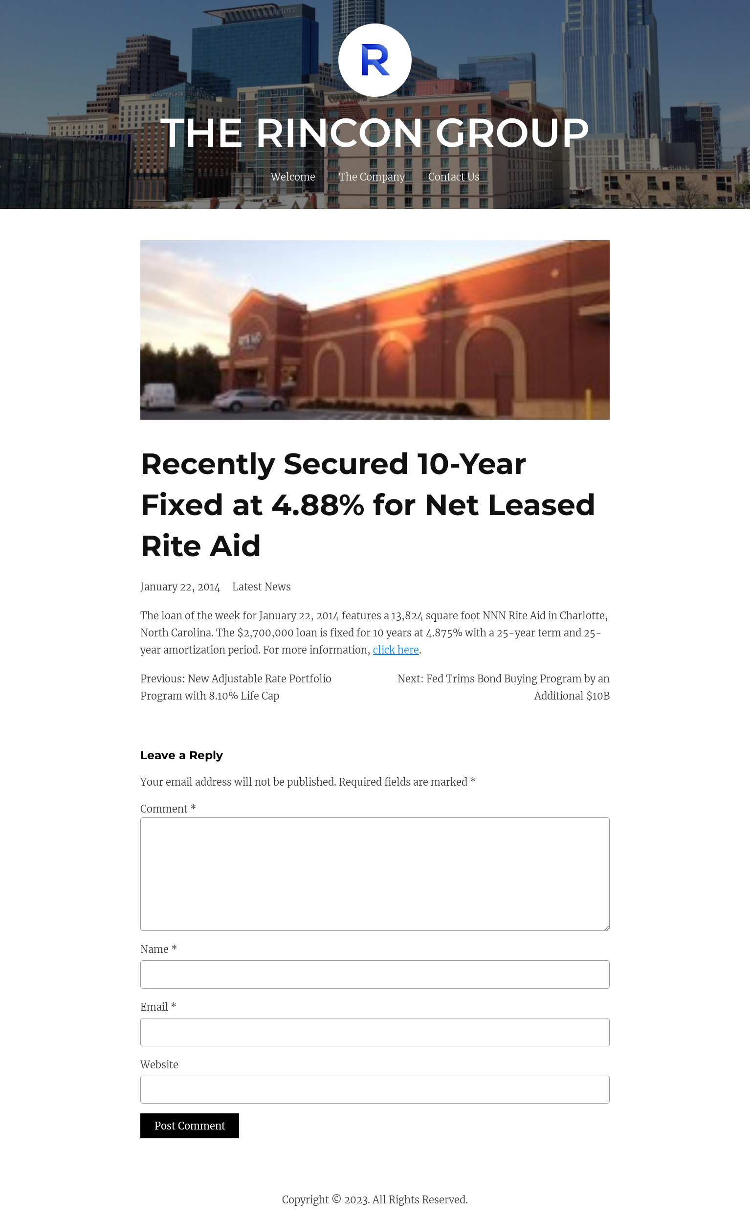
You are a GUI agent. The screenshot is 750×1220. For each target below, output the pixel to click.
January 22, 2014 (180, 587)
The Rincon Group (375, 132)
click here (396, 650)
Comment (168, 809)
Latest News (261, 587)
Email (158, 1007)
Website (159, 1065)
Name (158, 949)
